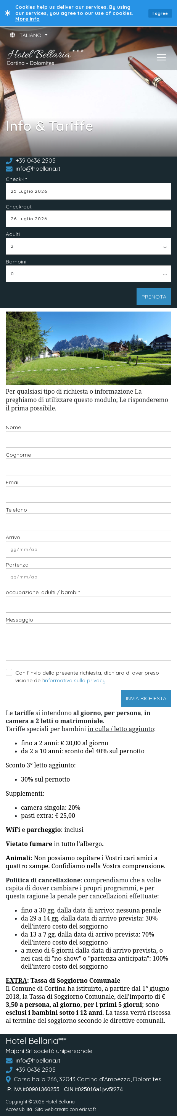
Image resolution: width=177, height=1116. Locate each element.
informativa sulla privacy (75, 680)
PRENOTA (154, 296)
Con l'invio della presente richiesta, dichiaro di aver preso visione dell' (87, 676)
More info (27, 19)
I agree (160, 13)
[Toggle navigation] (161, 57)
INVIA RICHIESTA (146, 698)
